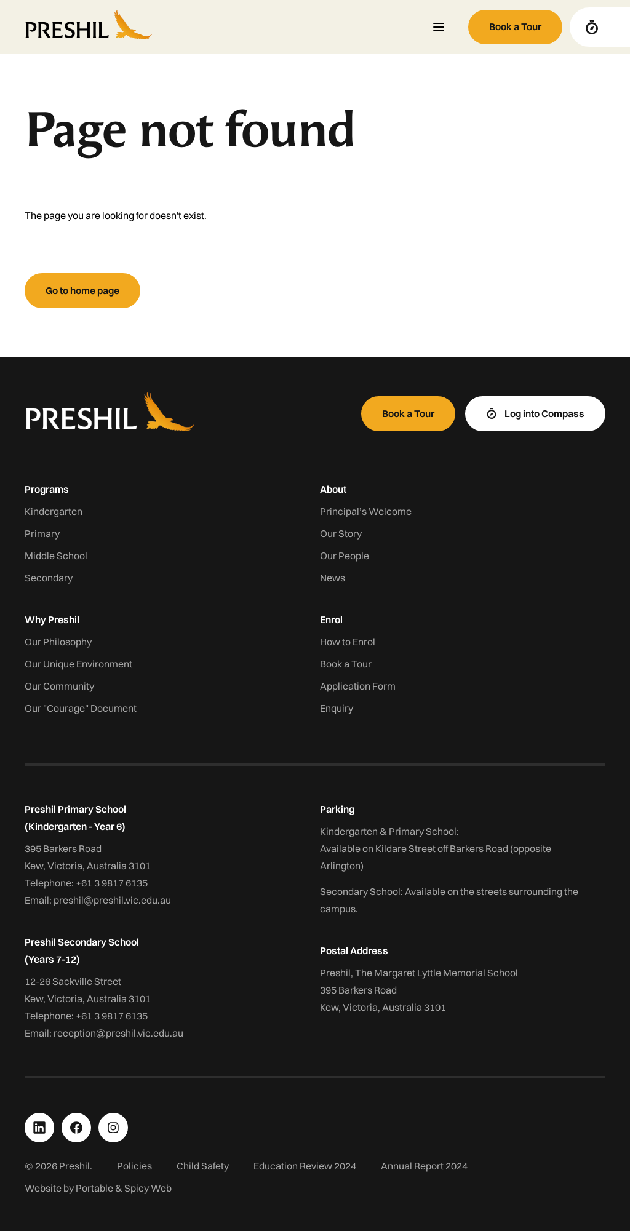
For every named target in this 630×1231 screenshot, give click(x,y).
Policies (134, 1166)
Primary (42, 533)
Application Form (358, 686)
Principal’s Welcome (366, 511)
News (332, 578)
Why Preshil (52, 619)
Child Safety (203, 1166)
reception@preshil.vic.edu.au (118, 1033)
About (333, 489)
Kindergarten (53, 511)
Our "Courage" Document (81, 708)
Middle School (56, 555)
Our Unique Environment (78, 664)
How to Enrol (347, 641)
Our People (344, 555)
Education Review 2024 (304, 1166)
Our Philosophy (58, 641)
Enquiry (336, 708)
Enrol (331, 619)
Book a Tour (346, 664)
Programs (47, 489)
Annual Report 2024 (424, 1166)
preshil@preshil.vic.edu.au (112, 900)
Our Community (59, 686)
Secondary (49, 578)
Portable (94, 1188)
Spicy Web (148, 1188)
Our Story (341, 533)
